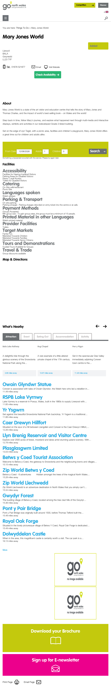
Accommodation (65, 337)
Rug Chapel (43, 347)
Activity (85, 337)
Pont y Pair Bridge (22, 508)
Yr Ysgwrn (13, 410)
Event (27, 337)
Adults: (39, 151)
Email (38, 67)
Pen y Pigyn (77, 347)
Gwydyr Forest (18, 496)
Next (105, 327)
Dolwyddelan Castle (24, 534)
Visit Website (54, 67)
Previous (97, 327)
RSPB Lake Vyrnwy (22, 397)
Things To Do (22, 28)
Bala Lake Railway (11, 347)
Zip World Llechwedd (25, 483)
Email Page (29, 682)
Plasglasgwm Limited (25, 448)
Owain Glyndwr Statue (27, 384)
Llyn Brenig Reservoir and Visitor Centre (45, 435)
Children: (57, 151)
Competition (81, 5)
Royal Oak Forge (20, 521)
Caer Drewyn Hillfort (24, 423)
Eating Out (42, 337)
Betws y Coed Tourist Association (38, 457)
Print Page (8, 682)
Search (95, 151)
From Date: (10, 151)
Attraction (11, 337)
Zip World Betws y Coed (28, 470)
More (5, 550)
